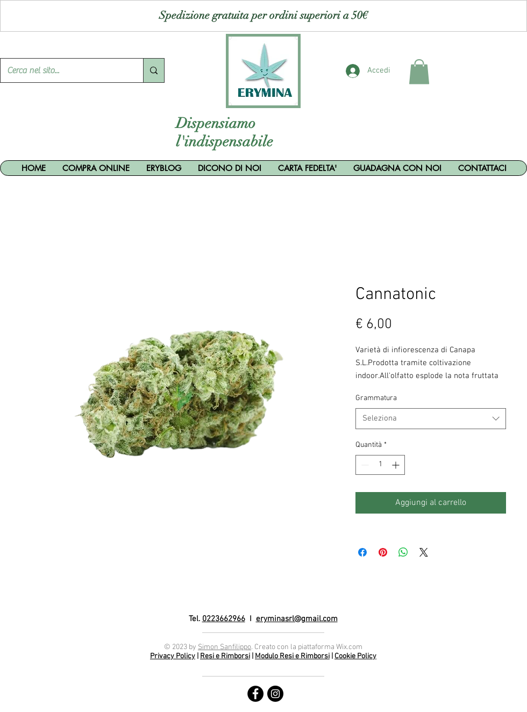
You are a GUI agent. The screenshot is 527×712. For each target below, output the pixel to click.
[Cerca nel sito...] (63, 70)
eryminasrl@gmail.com (297, 619)
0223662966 (223, 619)
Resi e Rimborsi (225, 656)
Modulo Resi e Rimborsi (292, 656)
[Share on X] (423, 552)
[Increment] (396, 464)
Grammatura (376, 398)
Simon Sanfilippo (224, 647)
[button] (419, 71)
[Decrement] (364, 464)
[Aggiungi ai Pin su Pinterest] (382, 552)
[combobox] (430, 418)
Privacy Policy (172, 656)
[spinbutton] (380, 464)
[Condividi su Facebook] (362, 552)
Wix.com (349, 647)
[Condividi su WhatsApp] (403, 552)
